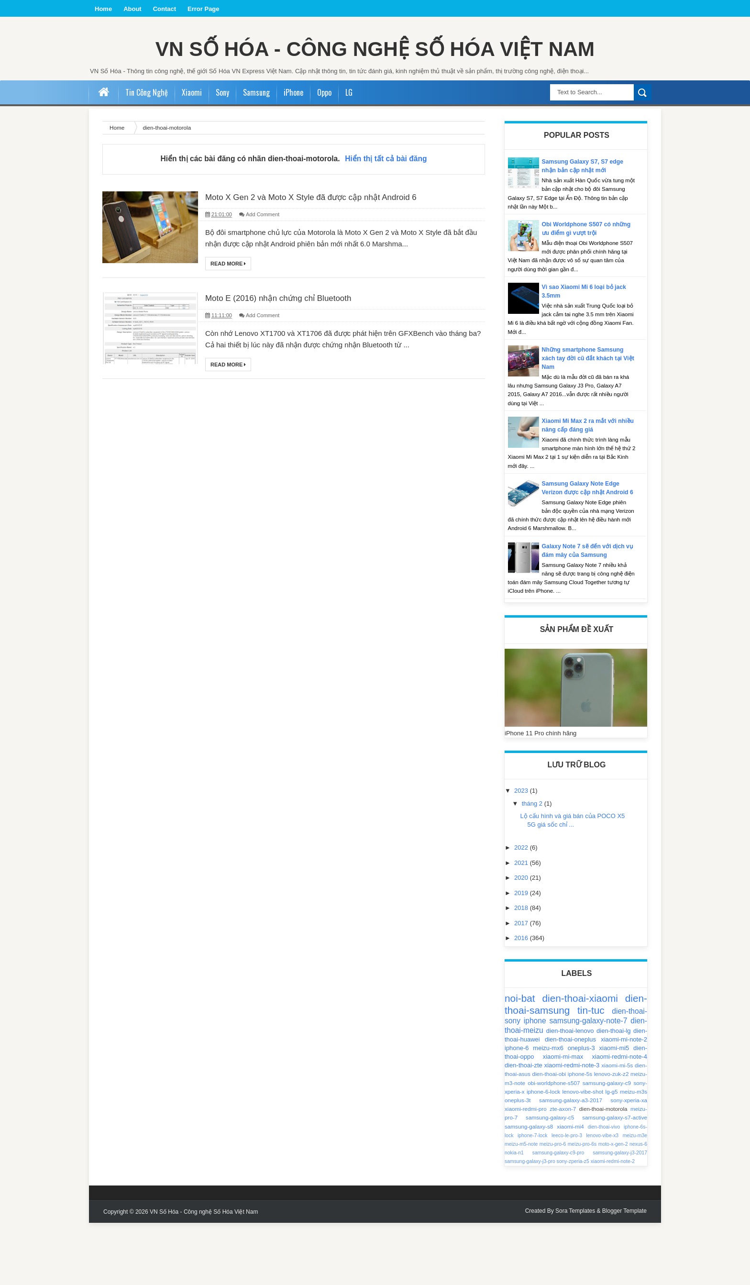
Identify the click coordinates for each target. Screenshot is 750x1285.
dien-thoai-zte (523, 1127)
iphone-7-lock (532, 1197)
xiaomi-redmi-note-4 (619, 1118)
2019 (522, 955)
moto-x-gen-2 (613, 1206)
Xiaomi (192, 146)
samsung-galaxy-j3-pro (530, 1224)
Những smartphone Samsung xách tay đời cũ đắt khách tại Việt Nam (585, 411)
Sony (222, 146)
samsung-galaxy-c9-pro (558, 1215)
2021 (522, 925)
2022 (522, 910)
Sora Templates (575, 1273)
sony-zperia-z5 (573, 1224)
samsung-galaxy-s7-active (614, 1180)
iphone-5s (580, 1136)
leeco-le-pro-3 (566, 1197)
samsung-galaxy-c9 (607, 1145)
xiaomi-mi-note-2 (624, 1101)
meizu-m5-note (521, 1206)
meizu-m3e (635, 1197)
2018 (522, 970)
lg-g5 (612, 1154)
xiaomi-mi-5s (617, 1127)
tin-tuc (591, 1072)
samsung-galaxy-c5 (550, 1180)
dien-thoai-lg (613, 1093)
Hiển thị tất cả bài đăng (386, 212)
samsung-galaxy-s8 (529, 1188)
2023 (522, 853)
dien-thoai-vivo (604, 1189)
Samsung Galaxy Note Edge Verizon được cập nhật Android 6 (588, 545)
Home (103, 8)
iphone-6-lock (543, 1154)
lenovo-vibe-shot (582, 1154)
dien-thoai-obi (549, 1136)
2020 (522, 939)
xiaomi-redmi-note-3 (572, 1127)
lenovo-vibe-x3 (602, 1197)
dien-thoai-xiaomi (580, 1060)
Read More (228, 319)
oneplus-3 (581, 1110)
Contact (164, 8)
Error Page (203, 8)
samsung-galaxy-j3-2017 (620, 1215)
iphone (535, 1083)
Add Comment (262, 270)
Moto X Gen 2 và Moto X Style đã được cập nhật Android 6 (329, 251)
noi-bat (520, 1060)
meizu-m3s (633, 1154)
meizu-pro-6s (582, 1206)
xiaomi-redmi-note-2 (613, 1224)
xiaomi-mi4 (570, 1188)
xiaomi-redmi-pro (526, 1171)
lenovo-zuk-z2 (611, 1136)
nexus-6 (638, 1206)
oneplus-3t (518, 1162)
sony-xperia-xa (628, 1162)
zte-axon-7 (563, 1171)
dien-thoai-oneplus (570, 1101)
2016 (522, 1000)
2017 (522, 985)
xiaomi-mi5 (614, 1110)
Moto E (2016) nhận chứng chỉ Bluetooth (291, 354)
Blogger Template (624, 1273)
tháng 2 (533, 865)
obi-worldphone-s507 (554, 1145)
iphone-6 (517, 1110)
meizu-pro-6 (553, 1206)
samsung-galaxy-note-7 (589, 1083)
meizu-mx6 (548, 1110)
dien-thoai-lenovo (570, 1093)
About (132, 8)
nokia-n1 (514, 1215)
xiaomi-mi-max (563, 1118)
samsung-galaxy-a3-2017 (570, 1162)
